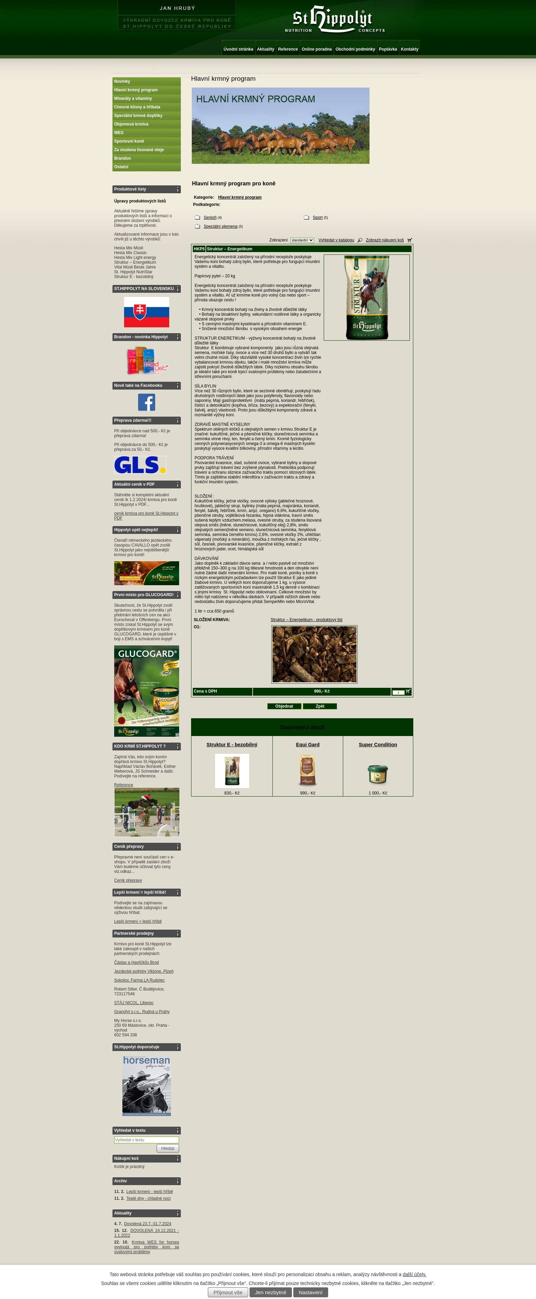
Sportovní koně (129, 141)
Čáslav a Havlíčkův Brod (136, 962)
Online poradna (317, 49)
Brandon (122, 158)
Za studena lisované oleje (139, 149)
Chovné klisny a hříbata (137, 107)
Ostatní (121, 167)
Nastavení (310, 1292)
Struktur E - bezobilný (231, 744)
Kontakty (409, 49)
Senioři (210, 217)
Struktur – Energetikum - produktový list (307, 619)
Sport (318, 217)
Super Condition (378, 744)
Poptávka (388, 49)
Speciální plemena (221, 226)
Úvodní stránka (238, 49)
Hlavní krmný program (136, 90)
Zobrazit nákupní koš (385, 240)
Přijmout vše (228, 1292)
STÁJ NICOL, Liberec (133, 1002)
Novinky (122, 81)
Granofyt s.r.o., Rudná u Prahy (142, 1011)
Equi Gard (308, 744)
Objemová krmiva (131, 124)
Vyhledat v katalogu (336, 240)
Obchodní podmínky (355, 49)
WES (118, 132)
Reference (288, 49)
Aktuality (265, 49)
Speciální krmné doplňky (138, 115)
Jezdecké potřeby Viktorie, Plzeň (144, 971)
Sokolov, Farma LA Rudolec (139, 980)
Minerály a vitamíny (133, 98)
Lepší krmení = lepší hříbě (138, 921)
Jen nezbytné (270, 1292)
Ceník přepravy (128, 880)
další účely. (414, 1274)
